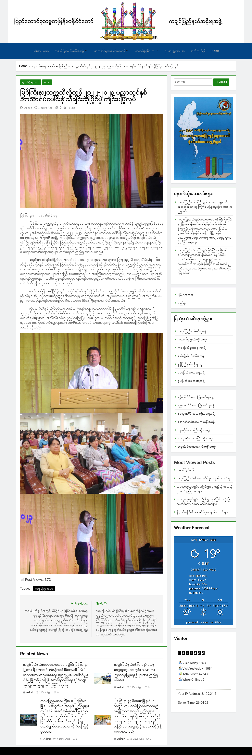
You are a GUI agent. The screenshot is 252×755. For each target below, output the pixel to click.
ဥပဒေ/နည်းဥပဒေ (175, 51)
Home (215, 51)
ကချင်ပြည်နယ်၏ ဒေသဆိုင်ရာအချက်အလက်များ (204, 478)
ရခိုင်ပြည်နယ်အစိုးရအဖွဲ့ (191, 372)
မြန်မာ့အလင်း (185, 295)
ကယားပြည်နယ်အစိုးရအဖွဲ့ (192, 339)
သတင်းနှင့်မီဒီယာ (146, 51)
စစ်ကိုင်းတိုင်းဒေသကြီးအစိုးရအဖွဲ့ (196, 413)
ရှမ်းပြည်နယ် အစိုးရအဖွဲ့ (191, 381)
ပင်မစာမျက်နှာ (40, 51)
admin (28, 108)
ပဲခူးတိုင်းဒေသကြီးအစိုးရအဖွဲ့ (194, 430)
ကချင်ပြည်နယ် (44, 589)
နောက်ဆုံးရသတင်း (29, 82)
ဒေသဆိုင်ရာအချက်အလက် (111, 51)
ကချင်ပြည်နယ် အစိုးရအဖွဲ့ (71, 51)
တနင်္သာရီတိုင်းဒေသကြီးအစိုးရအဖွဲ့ (197, 446)
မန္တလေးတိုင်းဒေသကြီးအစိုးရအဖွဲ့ (196, 405)
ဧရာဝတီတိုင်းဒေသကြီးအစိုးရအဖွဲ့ (196, 422)
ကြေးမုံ (182, 303)
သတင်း (44, 82)
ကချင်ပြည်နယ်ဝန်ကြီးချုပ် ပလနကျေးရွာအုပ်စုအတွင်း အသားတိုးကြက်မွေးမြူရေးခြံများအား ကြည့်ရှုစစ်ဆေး (205, 206)
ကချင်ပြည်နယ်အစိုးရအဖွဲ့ (192, 331)
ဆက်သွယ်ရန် (198, 51)
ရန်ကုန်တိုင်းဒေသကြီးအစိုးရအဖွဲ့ (195, 397)
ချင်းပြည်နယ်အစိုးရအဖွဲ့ (191, 356)
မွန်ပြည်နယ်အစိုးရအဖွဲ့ (190, 364)
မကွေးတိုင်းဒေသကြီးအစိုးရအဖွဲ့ (195, 438)
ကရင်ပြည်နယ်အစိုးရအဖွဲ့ (192, 347)
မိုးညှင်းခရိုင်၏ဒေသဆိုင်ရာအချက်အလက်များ (202, 512)
